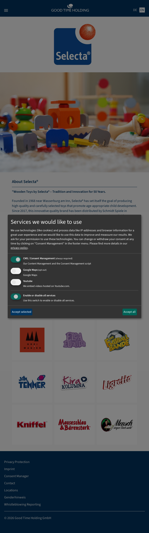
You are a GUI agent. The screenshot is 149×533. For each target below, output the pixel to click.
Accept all (130, 312)
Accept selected (21, 312)
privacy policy (19, 248)
